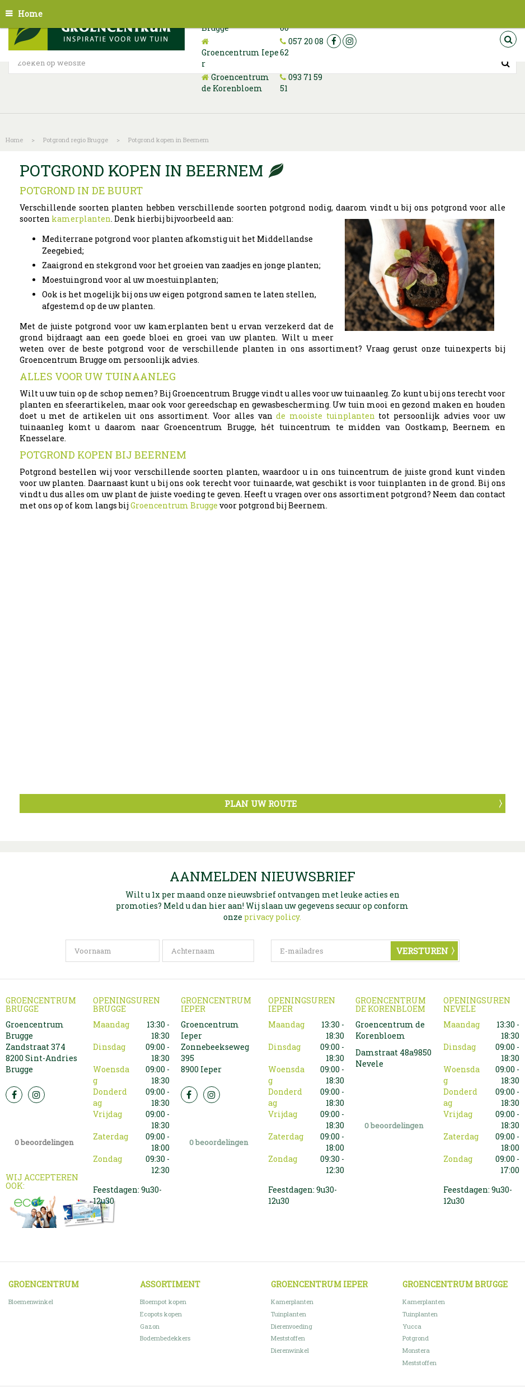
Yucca (411, 1326)
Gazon (150, 1326)
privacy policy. (272, 917)
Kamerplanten (292, 1301)
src (508, 39)
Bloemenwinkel (30, 1301)
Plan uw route (260, 803)
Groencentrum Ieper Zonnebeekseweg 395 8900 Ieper (215, 1047)
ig (350, 41)
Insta (36, 1094)
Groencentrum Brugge (174, 505)
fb (334, 41)
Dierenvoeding (291, 1326)
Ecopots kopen (161, 1314)
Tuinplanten (288, 1314)
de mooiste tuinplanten (325, 415)
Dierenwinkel (290, 1350)
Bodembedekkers (165, 1338)
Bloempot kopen (163, 1301)
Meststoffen (288, 1338)
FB (14, 1094)
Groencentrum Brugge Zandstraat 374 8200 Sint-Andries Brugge (41, 1047)
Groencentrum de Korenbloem (235, 83)
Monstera (416, 1350)
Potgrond (415, 1338)
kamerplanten (81, 218)
